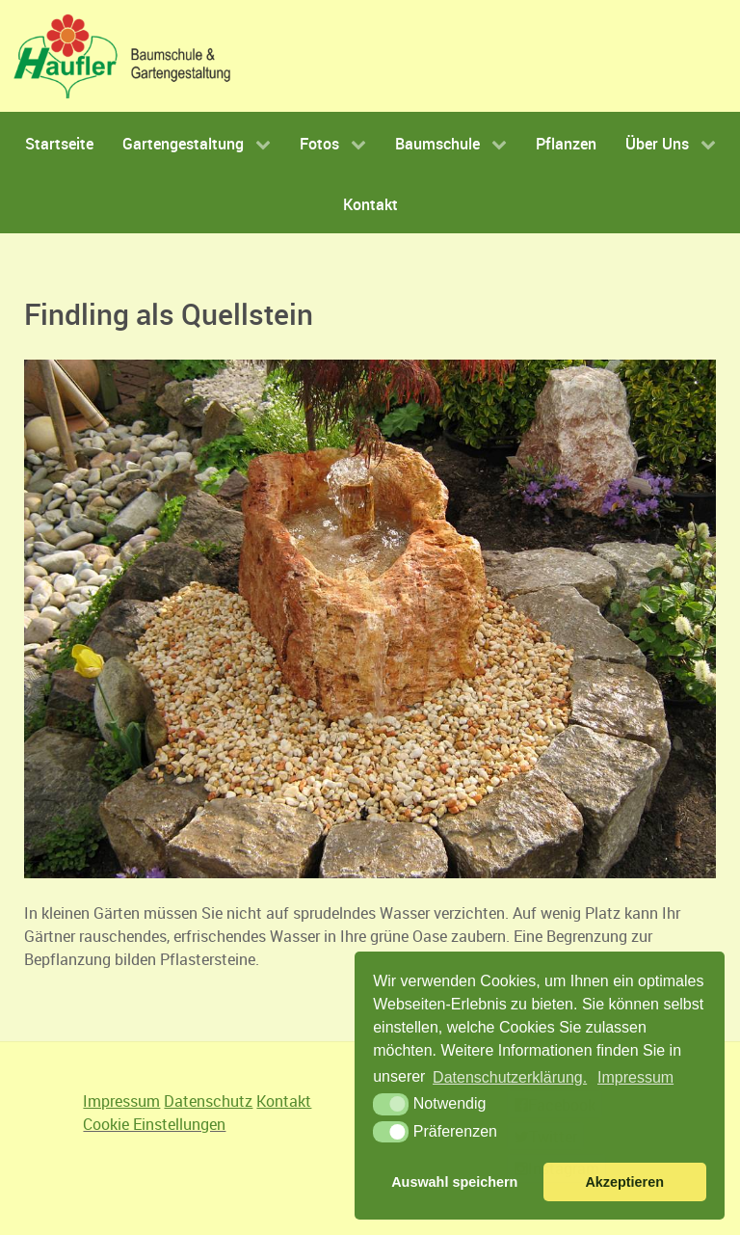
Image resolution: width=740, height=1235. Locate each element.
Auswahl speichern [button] (454, 1182)
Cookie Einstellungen (154, 1124)
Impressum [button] (635, 1077)
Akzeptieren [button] (624, 1182)
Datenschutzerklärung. (510, 1077)
